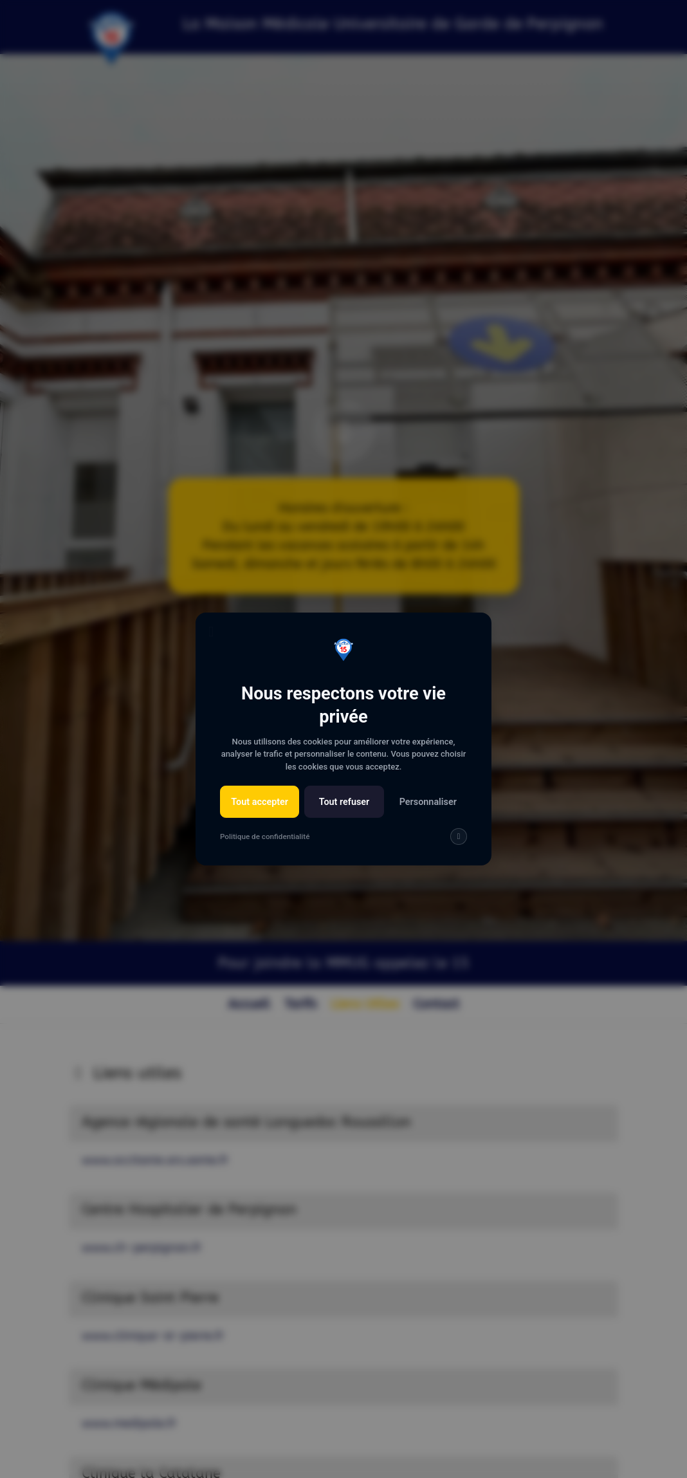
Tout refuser (344, 802)
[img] (458, 836)
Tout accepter (259, 802)
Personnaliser (428, 802)
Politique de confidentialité (264, 836)
